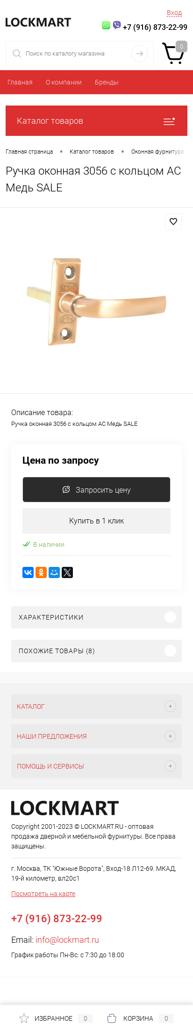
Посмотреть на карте (43, 893)
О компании (64, 82)
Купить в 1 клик (96, 520)
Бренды (107, 82)
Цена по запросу (60, 461)
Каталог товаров (96, 121)
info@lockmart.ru (67, 940)
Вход (174, 12)
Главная (20, 82)
